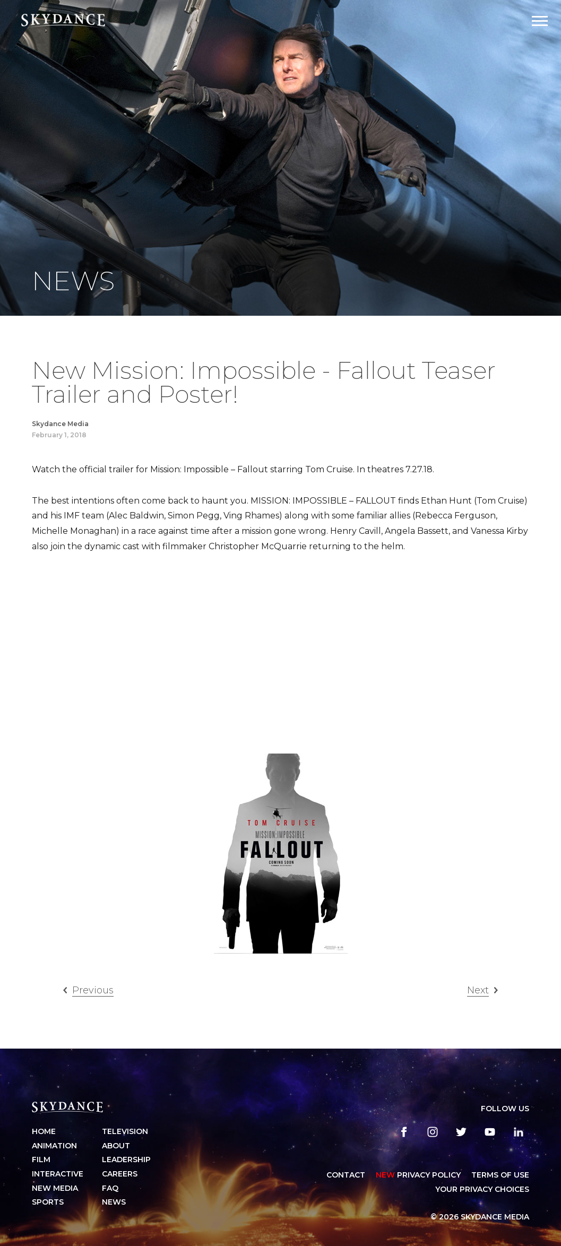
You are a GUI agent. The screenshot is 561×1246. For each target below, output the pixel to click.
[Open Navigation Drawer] (540, 21)
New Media (55, 1188)
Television (125, 1131)
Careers (119, 1174)
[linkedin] (518, 1132)
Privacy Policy (418, 1175)
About (116, 1145)
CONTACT (345, 1175)
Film (41, 1159)
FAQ (110, 1188)
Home (44, 1131)
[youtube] (489, 1132)
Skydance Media (60, 424)
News (114, 1202)
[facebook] (404, 1132)
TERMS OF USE (500, 1175)
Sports (48, 1202)
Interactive (57, 1174)
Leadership (126, 1159)
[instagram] (432, 1132)
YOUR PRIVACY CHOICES (482, 1189)
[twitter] (461, 1132)
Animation (54, 1145)
